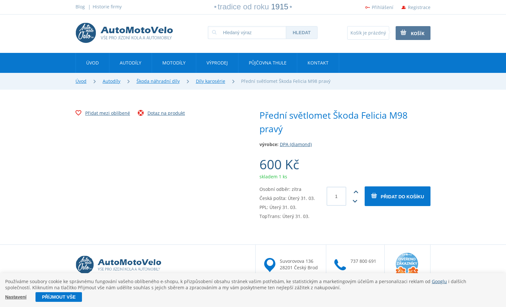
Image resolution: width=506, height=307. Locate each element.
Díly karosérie (210, 81)
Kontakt (318, 63)
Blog (80, 7)
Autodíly (130, 63)
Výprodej (217, 63)
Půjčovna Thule (268, 63)
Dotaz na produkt (161, 114)
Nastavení (15, 297)
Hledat (302, 32)
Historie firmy (107, 7)
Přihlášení (382, 7)
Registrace (419, 7)
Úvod (92, 63)
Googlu (439, 281)
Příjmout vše (59, 297)
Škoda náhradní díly (158, 81)
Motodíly (174, 63)
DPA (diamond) (296, 144)
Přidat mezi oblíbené (103, 114)
